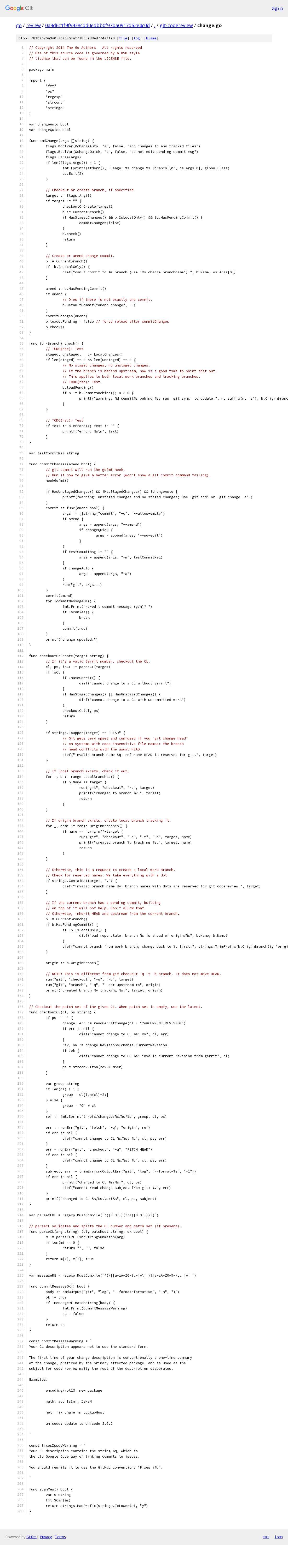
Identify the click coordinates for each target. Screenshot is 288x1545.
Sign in (277, 8)
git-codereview (176, 25)
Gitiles (31, 1536)
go (19, 25)
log (137, 38)
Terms (60, 1536)
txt (266, 1536)
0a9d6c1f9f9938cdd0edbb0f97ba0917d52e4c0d (97, 25)
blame (151, 38)
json (278, 1536)
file (123, 38)
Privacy (46, 1536)
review (33, 25)
